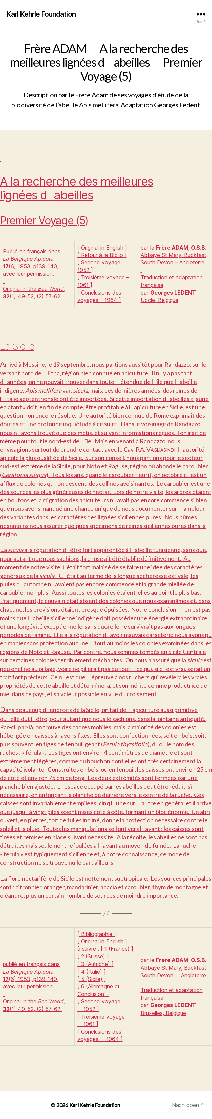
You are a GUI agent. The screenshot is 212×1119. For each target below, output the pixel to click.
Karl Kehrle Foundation (41, 14)
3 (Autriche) (95, 963)
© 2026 (60, 1105)
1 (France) (117, 948)
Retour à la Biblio (102, 255)
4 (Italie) (91, 971)
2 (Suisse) (93, 956)
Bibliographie (96, 934)
